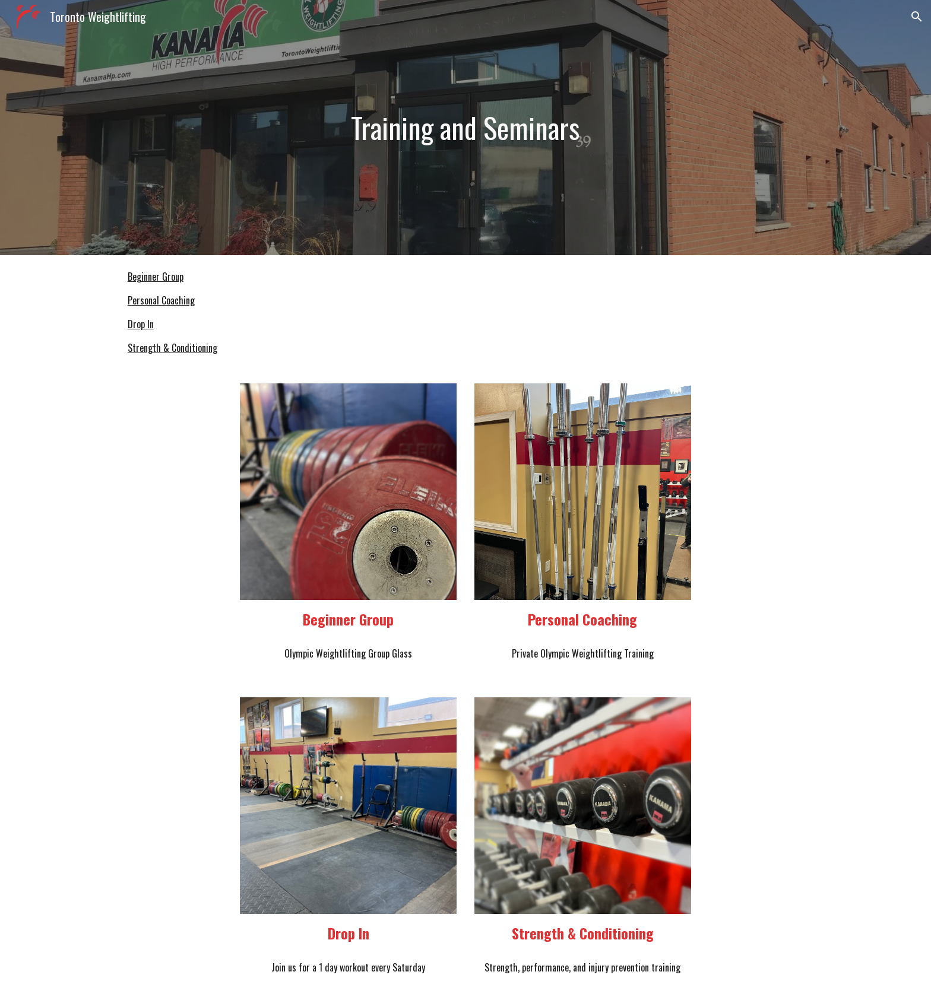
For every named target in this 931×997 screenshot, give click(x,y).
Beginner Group (155, 276)
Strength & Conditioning (172, 348)
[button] (916, 16)
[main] (465, 127)
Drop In (141, 324)
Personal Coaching (161, 300)
